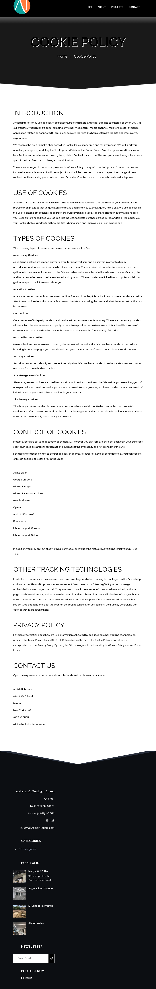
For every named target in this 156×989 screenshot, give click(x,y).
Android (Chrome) (23, 514)
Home (89, 7)
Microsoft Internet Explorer (28, 493)
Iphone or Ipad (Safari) (25, 535)
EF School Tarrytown (40, 905)
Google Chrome (22, 479)
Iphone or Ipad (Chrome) (27, 528)
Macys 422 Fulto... (38, 871)
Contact (134, 7)
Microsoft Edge (22, 486)
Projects (117, 7)
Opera (17, 507)
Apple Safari (20, 472)
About (102, 7)
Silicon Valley (36, 923)
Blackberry (19, 521)
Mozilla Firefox (21, 500)
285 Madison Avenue (40, 888)
